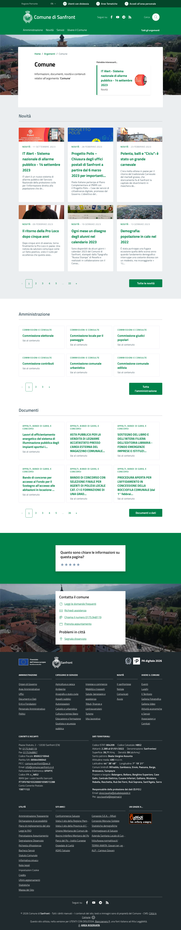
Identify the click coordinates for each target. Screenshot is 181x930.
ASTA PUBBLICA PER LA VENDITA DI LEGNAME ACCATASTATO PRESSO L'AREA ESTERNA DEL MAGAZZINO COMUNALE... (87, 442)
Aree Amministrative (29, 689)
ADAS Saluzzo (63, 850)
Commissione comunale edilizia (133, 365)
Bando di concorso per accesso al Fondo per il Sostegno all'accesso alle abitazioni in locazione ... (39, 483)
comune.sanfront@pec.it (37, 763)
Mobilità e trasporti (95, 689)
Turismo (89, 714)
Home (38, 54)
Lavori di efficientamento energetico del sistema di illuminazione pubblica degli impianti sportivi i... (41, 440)
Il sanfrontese (124, 684)
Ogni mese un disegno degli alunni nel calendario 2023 (88, 236)
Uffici (21, 694)
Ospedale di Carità (65, 845)
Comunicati (122, 694)
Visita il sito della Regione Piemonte (74, 821)
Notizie (120, 689)
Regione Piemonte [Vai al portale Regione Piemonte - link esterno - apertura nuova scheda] (29, 3)
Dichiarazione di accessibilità (33, 821)
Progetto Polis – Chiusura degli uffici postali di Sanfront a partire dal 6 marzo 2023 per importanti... (88, 164)
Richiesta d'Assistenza (30, 845)
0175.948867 (30, 752)
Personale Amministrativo (32, 709)
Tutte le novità (145, 283)
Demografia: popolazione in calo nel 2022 (138, 236)
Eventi (144, 684)
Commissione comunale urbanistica (85, 365)
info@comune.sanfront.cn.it (39, 767)
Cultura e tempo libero (67, 714)
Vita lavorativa (93, 718)
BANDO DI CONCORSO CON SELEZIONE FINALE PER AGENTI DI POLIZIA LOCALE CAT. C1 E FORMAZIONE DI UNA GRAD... (88, 485)
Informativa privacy (28, 860)
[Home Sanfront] (50, 17)
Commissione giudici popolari (131, 337)
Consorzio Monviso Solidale (105, 821)
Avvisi (120, 699)
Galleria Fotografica (151, 699)
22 (69, 283)
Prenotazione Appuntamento (33, 835)
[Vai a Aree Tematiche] (106, 3)
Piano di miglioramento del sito (34, 826)
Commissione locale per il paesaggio (86, 337)
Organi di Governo (28, 684)
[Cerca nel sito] (156, 17)
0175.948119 (30, 748)
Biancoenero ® (102, 921)
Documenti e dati (146, 513)
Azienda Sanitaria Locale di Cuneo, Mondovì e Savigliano (120, 835)
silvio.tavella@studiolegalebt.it (114, 793)
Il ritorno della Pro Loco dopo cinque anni (40, 233)
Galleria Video (148, 704)
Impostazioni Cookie (29, 870)
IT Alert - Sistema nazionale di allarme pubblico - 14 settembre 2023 (116, 78)
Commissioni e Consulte (37, 329)
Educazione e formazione (68, 718)
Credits (22, 875)
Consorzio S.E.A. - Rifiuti (104, 816)
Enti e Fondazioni (27, 704)
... (63, 283)
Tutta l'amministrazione (146, 389)
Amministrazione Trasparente (33, 816)
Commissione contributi (38, 363)
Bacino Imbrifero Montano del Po (72, 835)
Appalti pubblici (63, 699)
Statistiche (24, 885)
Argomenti (49, 54)
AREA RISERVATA (88, 925)
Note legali (24, 865)
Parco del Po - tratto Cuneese (71, 840)
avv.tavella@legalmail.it (109, 797)
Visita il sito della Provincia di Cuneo (74, 826)
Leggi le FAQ (25, 831)
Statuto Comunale (28, 855)
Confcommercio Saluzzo (68, 816)
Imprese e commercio (96, 684)
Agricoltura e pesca (65, 684)
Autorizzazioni (63, 704)
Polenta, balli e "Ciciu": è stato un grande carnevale (139, 159)
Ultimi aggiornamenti (29, 880)
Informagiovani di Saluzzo (105, 831)
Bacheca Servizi (27, 850)
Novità (26, 146)
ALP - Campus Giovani (103, 850)
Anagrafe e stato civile (67, 694)
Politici (22, 714)
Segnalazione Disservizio (31, 840)
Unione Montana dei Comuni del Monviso (76, 831)
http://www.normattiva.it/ (105, 840)
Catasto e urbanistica (66, 709)
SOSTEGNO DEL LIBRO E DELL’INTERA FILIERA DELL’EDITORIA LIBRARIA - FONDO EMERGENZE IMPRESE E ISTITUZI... (134, 442)
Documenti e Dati (27, 699)
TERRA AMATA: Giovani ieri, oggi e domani (113, 845)
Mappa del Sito (26, 890)
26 (69, 512)
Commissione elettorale (38, 335)
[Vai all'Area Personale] (140, 3)
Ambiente (60, 689)
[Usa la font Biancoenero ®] (75, 3)
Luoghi (144, 689)
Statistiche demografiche (104, 826)
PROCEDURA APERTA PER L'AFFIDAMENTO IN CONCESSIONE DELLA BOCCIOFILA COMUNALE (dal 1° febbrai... (136, 485)
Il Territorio (146, 694)
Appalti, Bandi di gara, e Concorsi (37, 427)
